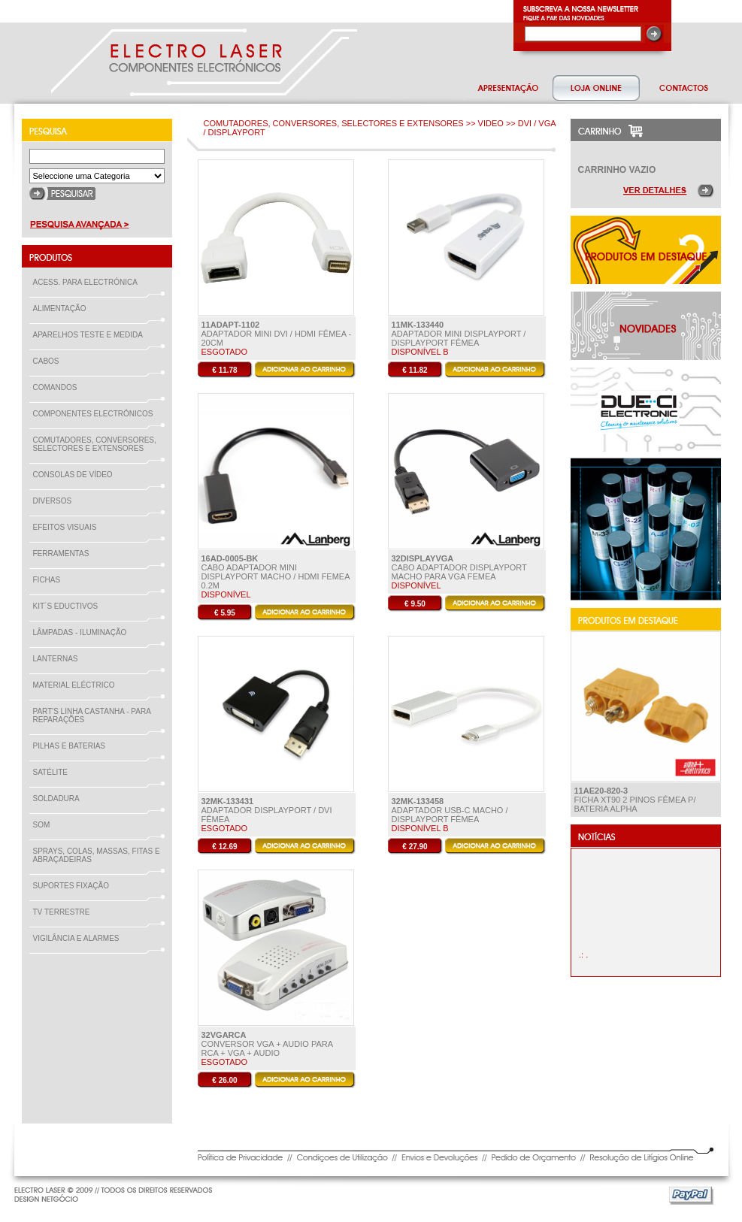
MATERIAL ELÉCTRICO (77, 685)
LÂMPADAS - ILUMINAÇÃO (83, 632)
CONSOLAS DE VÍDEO (76, 474)
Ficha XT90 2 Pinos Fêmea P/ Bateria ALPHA (635, 799)
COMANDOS (58, 387)
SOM (44, 825)
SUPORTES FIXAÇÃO (74, 886)
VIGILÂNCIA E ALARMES (79, 938)
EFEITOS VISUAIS (68, 527)
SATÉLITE (53, 772)
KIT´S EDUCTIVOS (68, 606)
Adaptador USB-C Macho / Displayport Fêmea (450, 810)
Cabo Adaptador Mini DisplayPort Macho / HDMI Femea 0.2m (275, 572)
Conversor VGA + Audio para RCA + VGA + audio (267, 1043)
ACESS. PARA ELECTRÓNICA (88, 282)
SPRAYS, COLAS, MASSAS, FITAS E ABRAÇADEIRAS (96, 855)
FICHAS (50, 580)
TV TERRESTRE (64, 912)
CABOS (49, 361)
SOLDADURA (59, 798)
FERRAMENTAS (64, 553)
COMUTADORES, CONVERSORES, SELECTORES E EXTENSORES (94, 444)
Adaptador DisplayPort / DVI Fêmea (266, 810)
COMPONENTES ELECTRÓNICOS (96, 414)
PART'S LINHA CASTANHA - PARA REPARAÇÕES (92, 715)
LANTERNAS (55, 659)
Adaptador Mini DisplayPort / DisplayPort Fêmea (459, 333)
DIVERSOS (52, 501)
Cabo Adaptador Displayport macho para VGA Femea (459, 567)
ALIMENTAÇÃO (62, 308)
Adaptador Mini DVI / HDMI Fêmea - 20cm (276, 333)
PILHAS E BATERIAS (72, 746)
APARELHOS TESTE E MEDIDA (91, 335)
